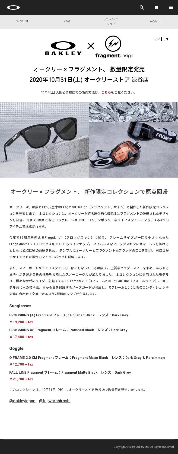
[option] (44, 140)
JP (157, 39)
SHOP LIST (22, 21)
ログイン (128, 7)
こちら (106, 92)
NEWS (67, 21)
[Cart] (156, 7)
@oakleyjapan (22, 400)
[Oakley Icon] (14, 7)
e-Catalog (155, 21)
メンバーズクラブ (111, 21)
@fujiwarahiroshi (54, 400)
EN (165, 39)
